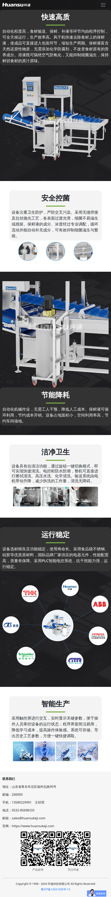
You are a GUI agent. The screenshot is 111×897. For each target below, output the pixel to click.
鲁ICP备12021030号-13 (55, 889)
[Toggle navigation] (103, 5)
